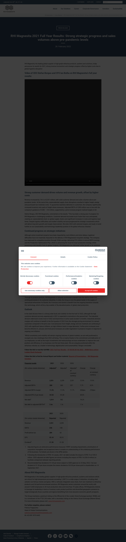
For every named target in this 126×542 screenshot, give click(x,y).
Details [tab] (63, 257)
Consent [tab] (34, 257)
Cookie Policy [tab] (92, 257)
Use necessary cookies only (34, 290)
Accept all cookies (91, 290)
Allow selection (63, 290)
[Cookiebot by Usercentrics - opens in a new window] (96, 250)
